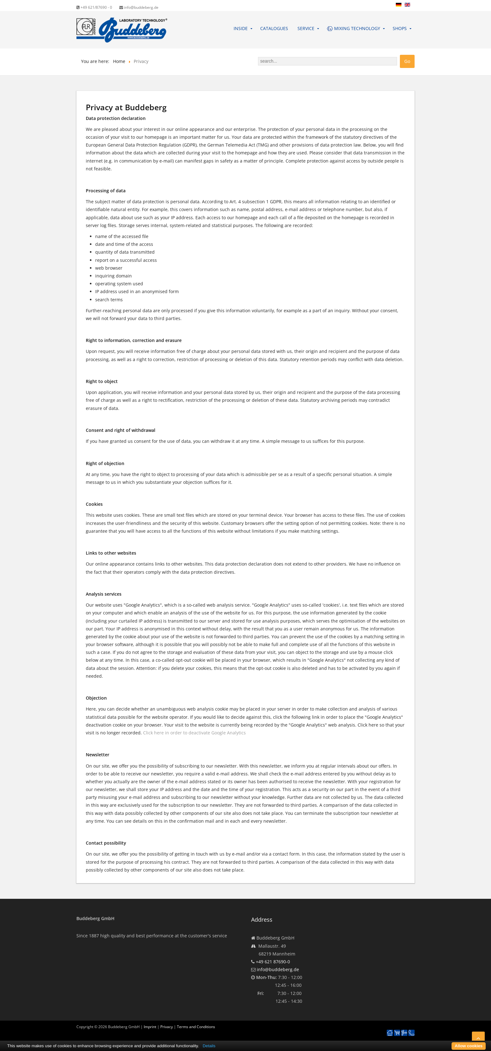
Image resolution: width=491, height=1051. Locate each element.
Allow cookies (469, 1045)
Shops (400, 28)
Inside (241, 28)
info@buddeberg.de (138, 7)
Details (209, 1045)
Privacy (166, 1026)
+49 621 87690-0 (273, 962)
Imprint (150, 1026)
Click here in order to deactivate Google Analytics (194, 733)
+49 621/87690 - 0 (94, 7)
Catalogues (274, 28)
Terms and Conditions (196, 1026)
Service (305, 28)
